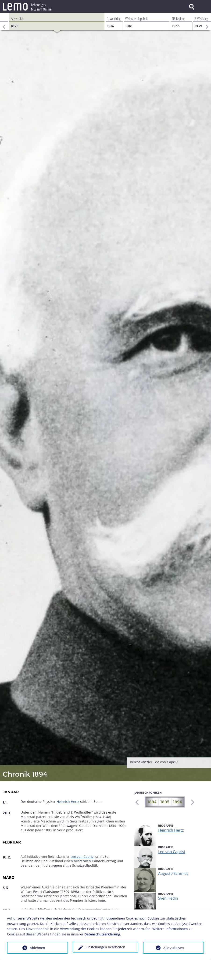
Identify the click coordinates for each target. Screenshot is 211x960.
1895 (164, 802)
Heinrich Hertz (68, 801)
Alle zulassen (173, 947)
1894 (152, 802)
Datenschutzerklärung (102, 934)
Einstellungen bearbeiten (105, 947)
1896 (177, 802)
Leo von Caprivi (82, 856)
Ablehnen (37, 947)
